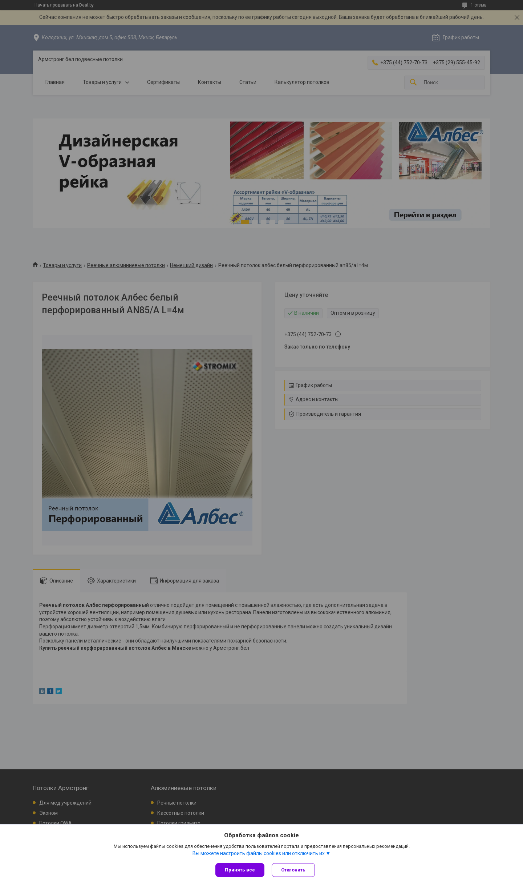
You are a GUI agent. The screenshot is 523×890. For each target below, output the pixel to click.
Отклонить (293, 870)
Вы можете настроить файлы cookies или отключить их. (259, 853)
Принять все (240, 870)
